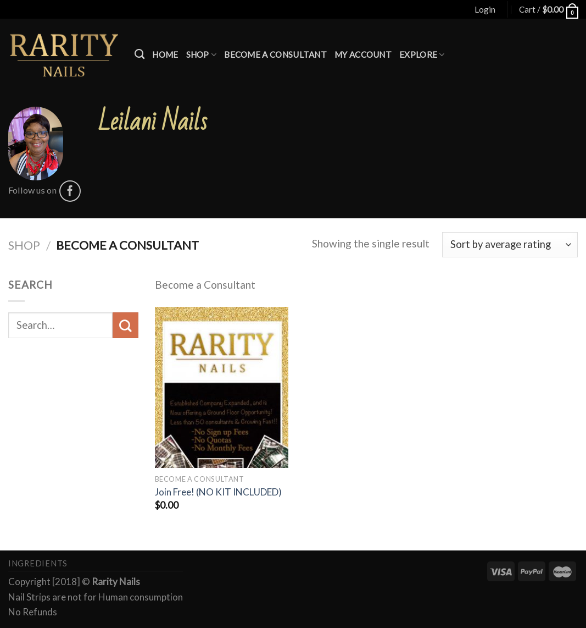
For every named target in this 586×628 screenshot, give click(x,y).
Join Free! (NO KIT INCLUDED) (218, 492)
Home (165, 54)
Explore (422, 54)
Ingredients (38, 563)
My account (363, 54)
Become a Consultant (275, 54)
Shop (201, 54)
